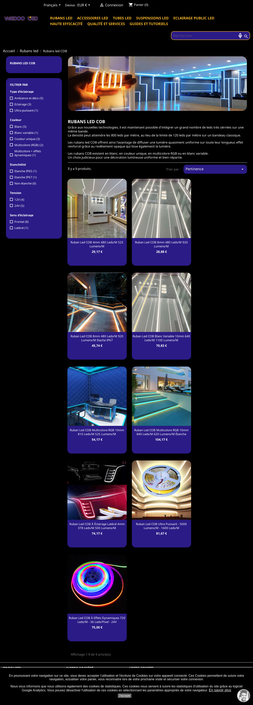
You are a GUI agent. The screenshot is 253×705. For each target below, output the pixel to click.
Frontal (21, 222)
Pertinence (215, 169)
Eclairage (22, 104)
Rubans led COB (22, 63)
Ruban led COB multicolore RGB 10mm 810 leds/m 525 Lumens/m (97, 432)
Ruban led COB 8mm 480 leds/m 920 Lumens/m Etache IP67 (97, 338)
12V (19, 199)
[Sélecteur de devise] (84, 5)
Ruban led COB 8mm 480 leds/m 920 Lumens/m (161, 244)
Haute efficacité (66, 23)
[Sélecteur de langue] (53, 5)
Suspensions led (152, 18)
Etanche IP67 (25, 177)
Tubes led (122, 18)
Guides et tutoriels (149, 23)
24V (19, 206)
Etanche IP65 (25, 171)
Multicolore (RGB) (28, 145)
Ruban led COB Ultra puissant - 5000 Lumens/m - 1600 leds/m (161, 526)
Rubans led (61, 18)
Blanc (20, 127)
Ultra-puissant (26, 110)
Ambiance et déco (28, 98)
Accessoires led (92, 18)
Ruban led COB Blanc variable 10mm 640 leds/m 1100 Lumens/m (161, 338)
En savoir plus (220, 690)
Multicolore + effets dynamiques (27, 153)
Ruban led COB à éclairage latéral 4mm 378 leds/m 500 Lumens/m (97, 526)
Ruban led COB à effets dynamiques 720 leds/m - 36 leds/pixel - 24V (97, 620)
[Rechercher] (210, 35)
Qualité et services (106, 23)
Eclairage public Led (193, 18)
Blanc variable (26, 133)
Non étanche (25, 183)
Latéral (21, 228)
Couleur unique (27, 139)
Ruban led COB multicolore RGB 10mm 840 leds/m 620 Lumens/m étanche (161, 432)
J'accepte (124, 695)
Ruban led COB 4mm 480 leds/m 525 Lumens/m (97, 244)
